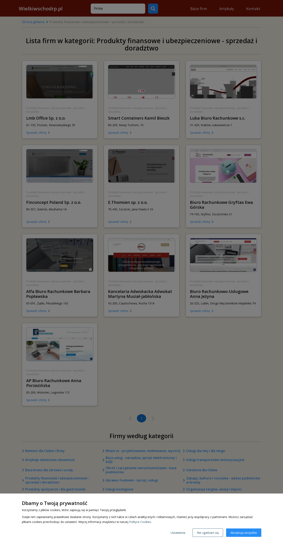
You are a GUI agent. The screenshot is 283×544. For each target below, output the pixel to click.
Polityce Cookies (140, 522)
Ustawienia (178, 533)
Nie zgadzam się (208, 533)
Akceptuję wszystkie (243, 533)
